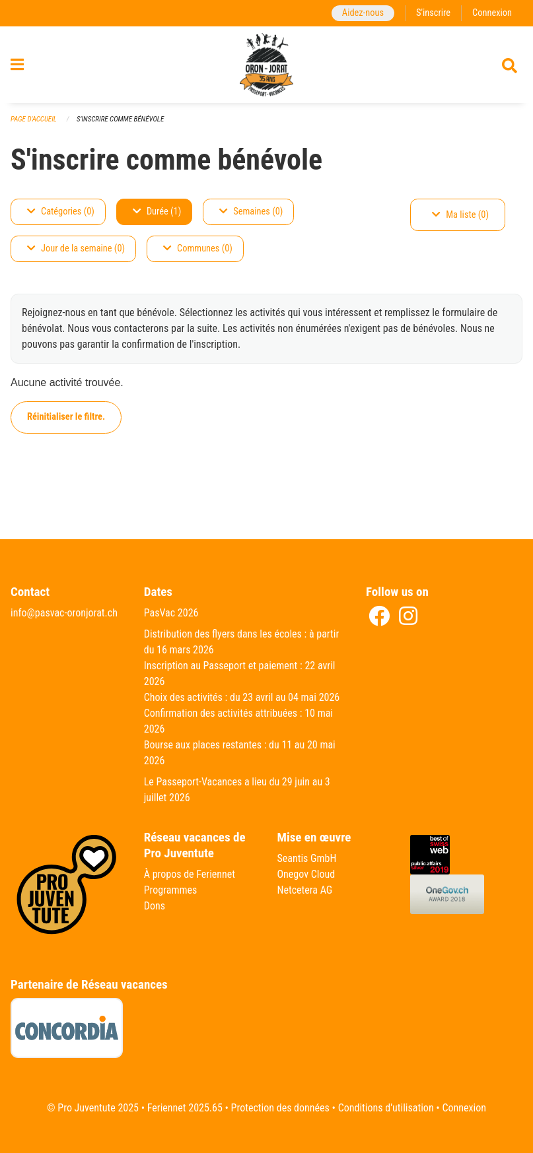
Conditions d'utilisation (386, 1108)
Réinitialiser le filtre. (66, 416)
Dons (154, 906)
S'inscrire (433, 12)
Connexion (492, 12)
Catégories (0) (60, 211)
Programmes (170, 890)
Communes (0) (197, 248)
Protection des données (280, 1108)
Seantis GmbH (307, 858)
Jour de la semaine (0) (76, 248)
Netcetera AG (305, 890)
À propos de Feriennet (189, 874)
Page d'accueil (34, 119)
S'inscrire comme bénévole (120, 119)
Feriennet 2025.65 (185, 1108)
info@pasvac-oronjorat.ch (64, 613)
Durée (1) (157, 211)
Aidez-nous (363, 12)
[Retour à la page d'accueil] (267, 64)
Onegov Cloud (306, 874)
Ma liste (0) (460, 214)
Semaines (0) (251, 211)
